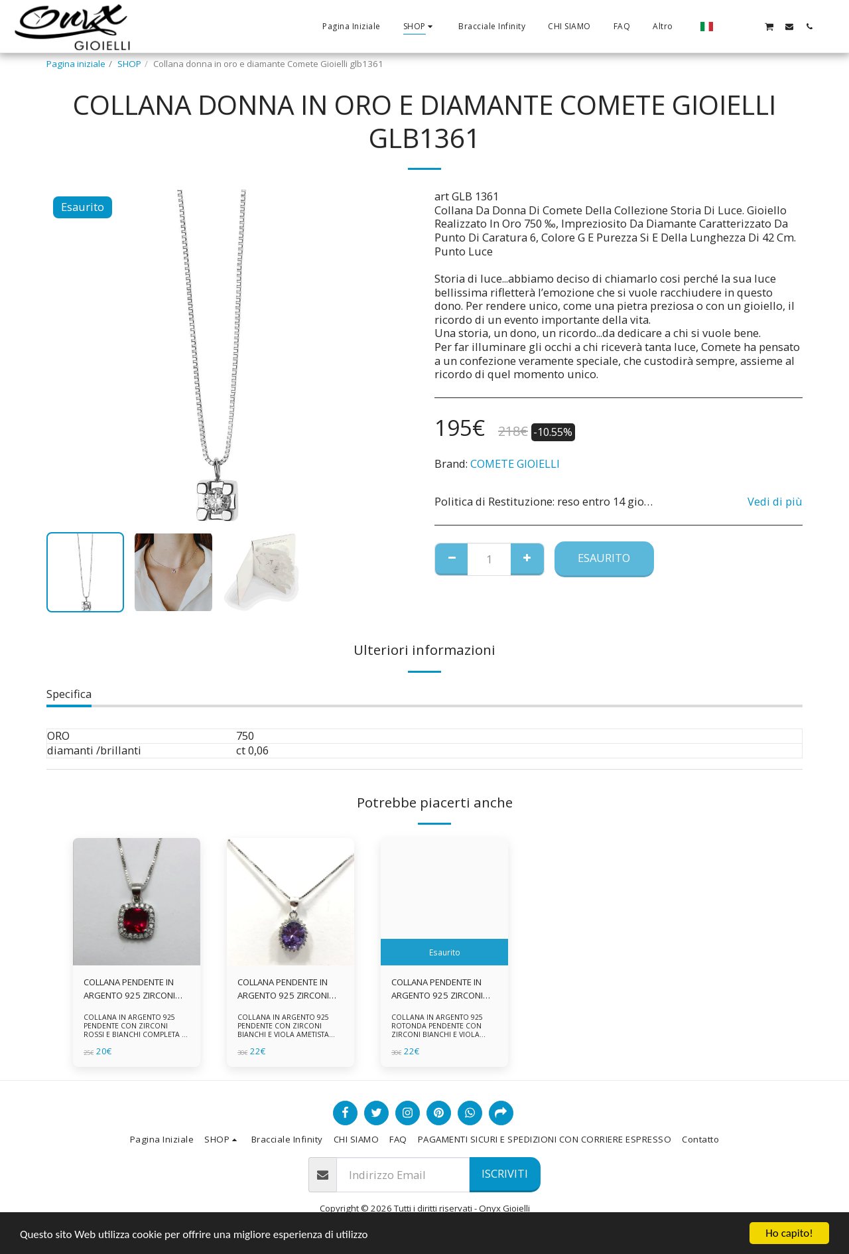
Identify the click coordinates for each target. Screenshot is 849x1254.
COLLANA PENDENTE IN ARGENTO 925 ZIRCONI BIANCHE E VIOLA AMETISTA (283, 989)
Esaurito (604, 557)
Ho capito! (789, 1233)
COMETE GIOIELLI (515, 463)
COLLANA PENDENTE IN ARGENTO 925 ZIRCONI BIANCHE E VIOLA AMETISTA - (437, 989)
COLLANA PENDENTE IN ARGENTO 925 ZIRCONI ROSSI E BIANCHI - (130, 989)
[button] (729, 26)
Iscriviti (505, 1173)
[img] (136, 901)
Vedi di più (775, 502)
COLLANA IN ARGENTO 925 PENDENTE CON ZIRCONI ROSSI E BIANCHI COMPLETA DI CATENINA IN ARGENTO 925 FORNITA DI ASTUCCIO (136, 1034)
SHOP (129, 64)
